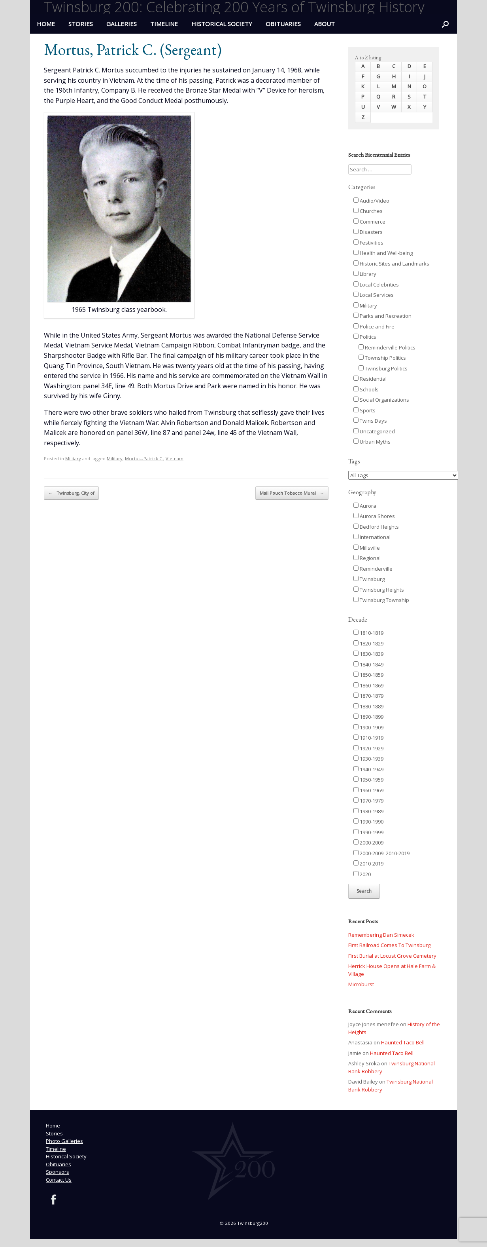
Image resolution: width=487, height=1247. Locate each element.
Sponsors (57, 1171)
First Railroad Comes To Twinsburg (389, 945)
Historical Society (221, 24)
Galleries (121, 24)
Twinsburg (369, 579)
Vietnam (174, 458)
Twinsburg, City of (71, 493)
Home (53, 1125)
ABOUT (324, 24)
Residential (370, 378)
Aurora (364, 505)
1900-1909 (368, 727)
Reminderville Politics (387, 347)
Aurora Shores (374, 516)
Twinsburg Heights (378, 589)
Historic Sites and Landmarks (391, 263)
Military (73, 458)
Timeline (164, 24)
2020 (362, 874)
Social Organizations (381, 399)
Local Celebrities (376, 284)
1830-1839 (368, 653)
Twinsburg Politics (383, 368)
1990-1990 (368, 821)
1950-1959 (368, 779)
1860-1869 (368, 685)
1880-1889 (368, 706)
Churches (368, 210)
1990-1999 (368, 832)
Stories (80, 24)
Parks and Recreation (382, 315)
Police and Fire (374, 326)
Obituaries (283, 24)
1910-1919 (368, 737)
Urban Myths (372, 441)
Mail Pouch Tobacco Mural (292, 493)
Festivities (368, 242)
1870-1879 (368, 695)
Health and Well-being (383, 252)
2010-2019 (368, 863)
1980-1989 (368, 811)
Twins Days (370, 420)
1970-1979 (368, 800)
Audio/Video (371, 200)
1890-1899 (368, 716)
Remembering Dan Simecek (381, 934)
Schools (366, 389)
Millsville (366, 547)
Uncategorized (374, 431)
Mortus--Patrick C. (144, 458)
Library (364, 273)
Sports (364, 410)
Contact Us (59, 1179)
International (372, 537)
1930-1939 (368, 758)
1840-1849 (368, 664)
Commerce (369, 221)
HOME (46, 24)
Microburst (361, 984)
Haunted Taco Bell (403, 1042)
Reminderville (373, 568)
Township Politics (382, 357)
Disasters (368, 231)
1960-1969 (368, 790)
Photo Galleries (64, 1141)
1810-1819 (368, 632)
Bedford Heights (376, 526)
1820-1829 (368, 643)
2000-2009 (368, 842)
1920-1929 (368, 748)
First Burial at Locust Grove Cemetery (392, 955)
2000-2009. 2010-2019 (381, 853)
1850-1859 (368, 674)
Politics (364, 336)
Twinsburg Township (381, 600)
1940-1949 (368, 769)
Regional (367, 558)
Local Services (373, 294)
